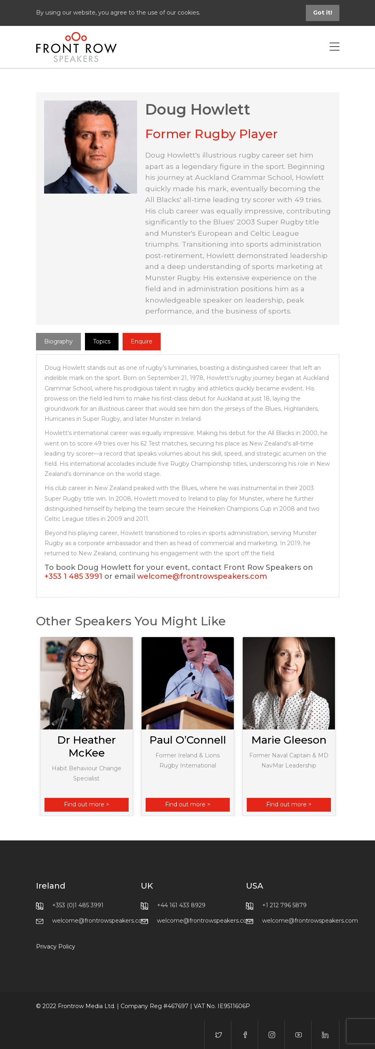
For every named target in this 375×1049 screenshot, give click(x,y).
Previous (40, 726)
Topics (101, 341)
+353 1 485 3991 (73, 576)
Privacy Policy (55, 946)
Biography (58, 341)
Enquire (142, 341)
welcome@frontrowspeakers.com (202, 576)
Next (335, 726)
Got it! (322, 12)
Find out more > (86, 804)
